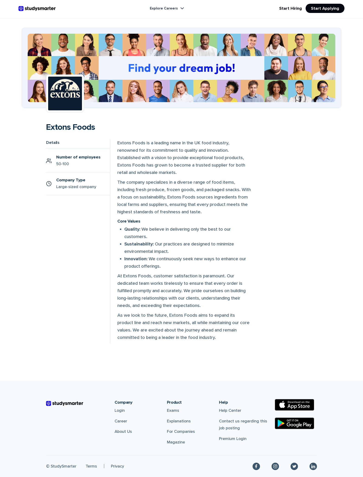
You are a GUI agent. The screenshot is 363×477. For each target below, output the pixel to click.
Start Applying (325, 8)
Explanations (179, 421)
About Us (123, 431)
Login (120, 410)
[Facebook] (256, 466)
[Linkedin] (313, 466)
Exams (173, 410)
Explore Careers (167, 8)
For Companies (181, 431)
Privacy (117, 466)
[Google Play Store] (294, 423)
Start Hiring (290, 8)
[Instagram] (275, 466)
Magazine (176, 442)
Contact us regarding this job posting (243, 424)
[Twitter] (294, 466)
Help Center (230, 410)
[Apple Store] (294, 405)
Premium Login (233, 438)
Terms (91, 466)
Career (121, 421)
